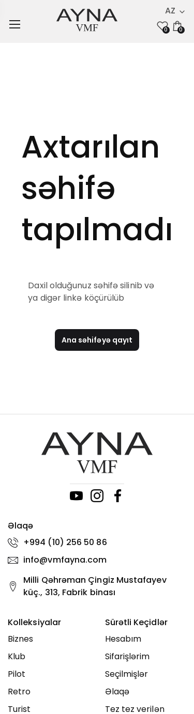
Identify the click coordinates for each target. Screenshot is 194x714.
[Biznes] (48, 639)
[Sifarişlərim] (146, 656)
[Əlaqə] (146, 692)
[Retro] (48, 692)
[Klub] (48, 656)
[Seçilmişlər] (146, 674)
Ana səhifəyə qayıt (97, 340)
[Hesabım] (146, 639)
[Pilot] (48, 674)
